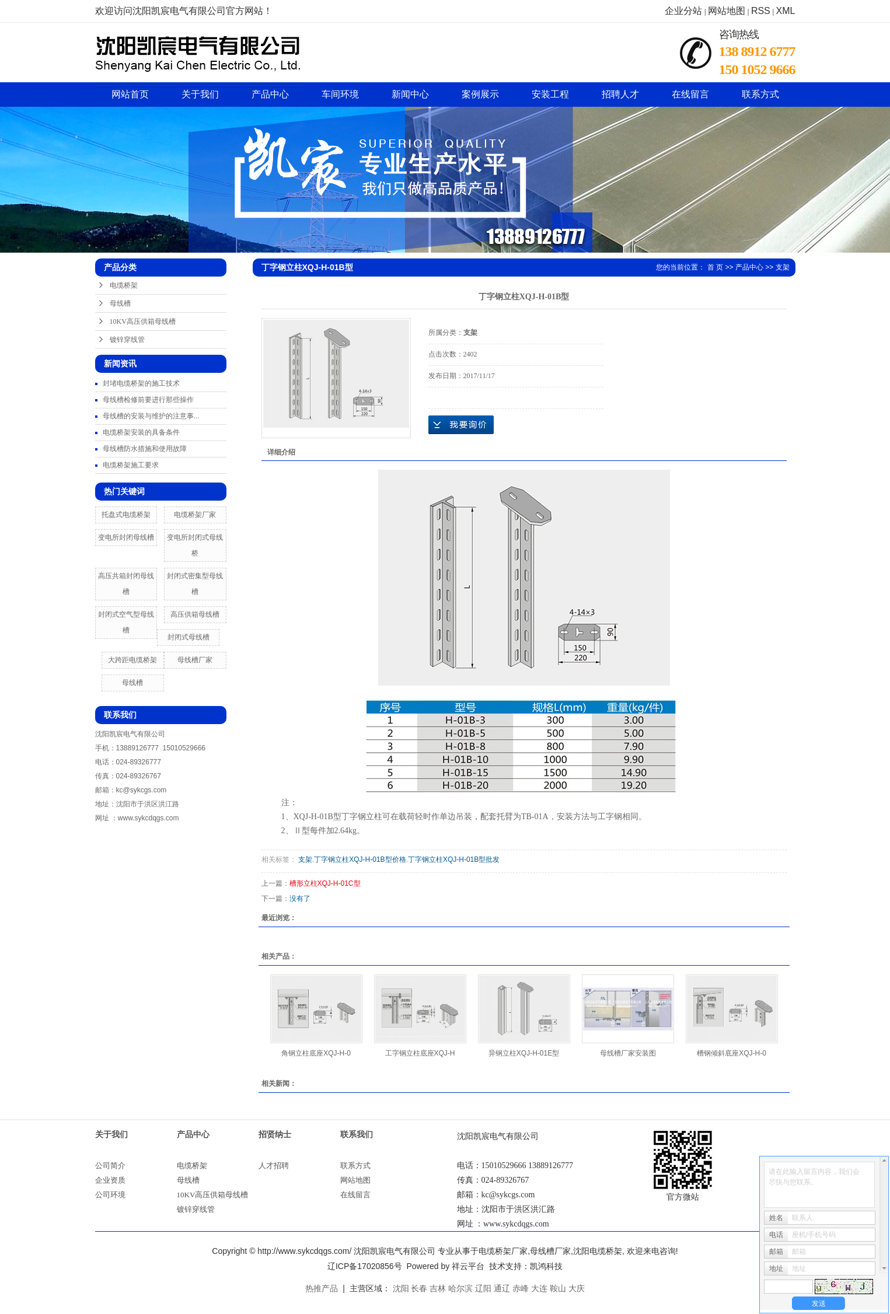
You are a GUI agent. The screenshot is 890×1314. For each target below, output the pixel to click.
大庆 (576, 1288)
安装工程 (550, 94)
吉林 (438, 1288)
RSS (760, 11)
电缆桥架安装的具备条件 (141, 432)
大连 (539, 1288)
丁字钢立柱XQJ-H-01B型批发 (454, 859)
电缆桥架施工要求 (131, 465)
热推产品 (321, 1288)
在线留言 (690, 94)
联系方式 (760, 94)
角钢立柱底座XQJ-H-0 (316, 1053)
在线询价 (461, 424)
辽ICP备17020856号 (364, 1266)
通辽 (502, 1288)
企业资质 (110, 1180)
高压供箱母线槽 (194, 614)
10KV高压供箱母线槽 (143, 321)
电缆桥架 (124, 285)
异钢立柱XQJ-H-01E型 (523, 1053)
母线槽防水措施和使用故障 (145, 449)
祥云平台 (468, 1266)
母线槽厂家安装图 (628, 1053)
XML (785, 11)
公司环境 (110, 1194)
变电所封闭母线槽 (126, 537)
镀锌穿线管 (127, 340)
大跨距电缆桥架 (132, 660)
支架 (783, 267)
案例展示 (480, 94)
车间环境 (340, 94)
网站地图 (726, 11)
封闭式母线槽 (188, 637)
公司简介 (110, 1165)
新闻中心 (410, 94)
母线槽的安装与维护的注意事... (151, 416)
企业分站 (683, 11)
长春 (419, 1288)
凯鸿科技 (546, 1266)
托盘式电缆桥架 (126, 515)
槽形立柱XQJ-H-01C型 (325, 883)
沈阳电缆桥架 (597, 1251)
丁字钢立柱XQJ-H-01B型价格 (360, 859)
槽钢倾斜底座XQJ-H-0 (731, 1053)
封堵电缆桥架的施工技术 (141, 383)
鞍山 (558, 1288)
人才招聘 (274, 1165)
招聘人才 (620, 94)
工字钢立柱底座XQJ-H (420, 1053)
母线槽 (120, 303)
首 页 (715, 267)
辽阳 (483, 1288)
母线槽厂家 (194, 660)
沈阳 (401, 1288)
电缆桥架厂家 (195, 515)
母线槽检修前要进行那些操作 (148, 400)
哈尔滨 (460, 1288)
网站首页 (130, 94)
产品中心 (270, 94)
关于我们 (200, 94)
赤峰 (520, 1288)
